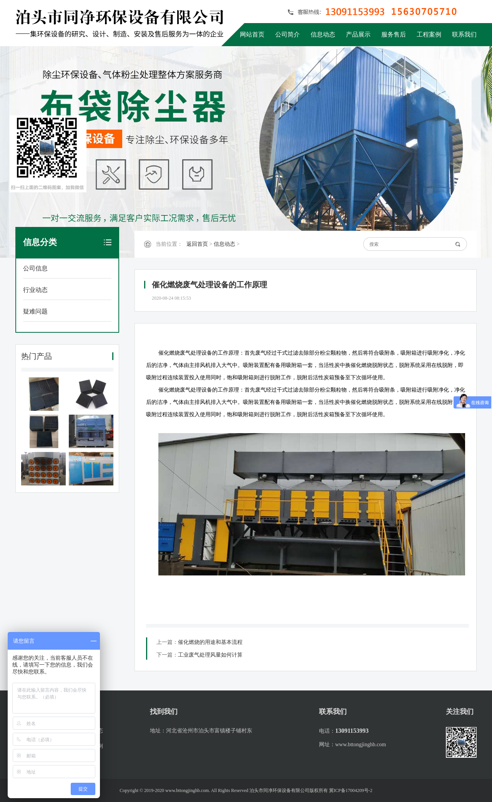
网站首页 (252, 34)
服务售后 (393, 34)
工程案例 (429, 34)
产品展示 (358, 34)
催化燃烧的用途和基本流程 (210, 642)
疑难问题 (35, 311)
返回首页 (197, 244)
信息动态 (323, 34)
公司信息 (35, 268)
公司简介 (287, 34)
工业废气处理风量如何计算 (210, 655)
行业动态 (35, 290)
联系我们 (464, 34)
